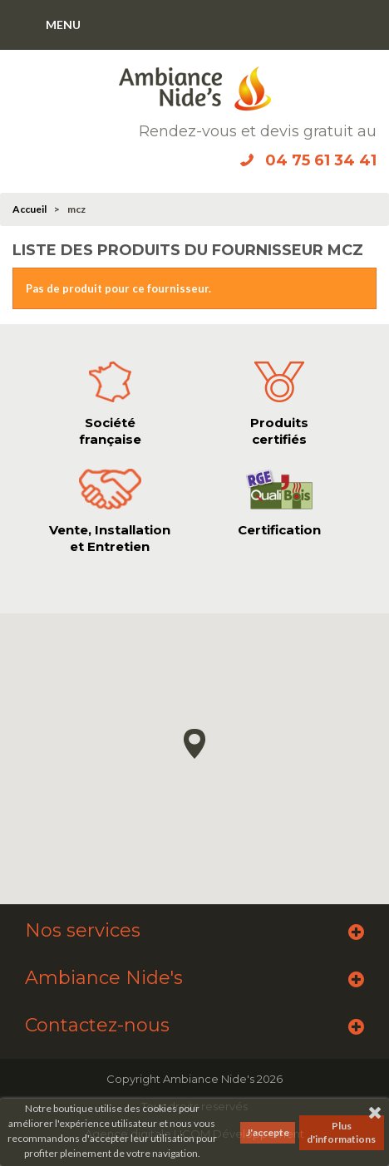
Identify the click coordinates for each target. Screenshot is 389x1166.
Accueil (29, 209)
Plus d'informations (341, 1132)
